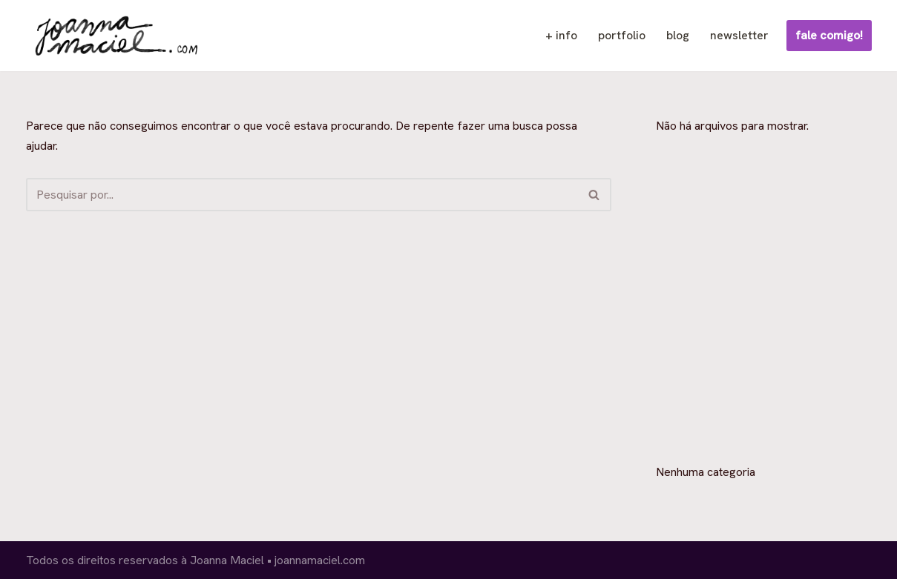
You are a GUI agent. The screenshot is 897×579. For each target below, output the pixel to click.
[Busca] (302, 194)
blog (677, 35)
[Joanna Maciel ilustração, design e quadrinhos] (114, 35)
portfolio (621, 35)
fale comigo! (829, 35)
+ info (561, 35)
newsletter (739, 35)
